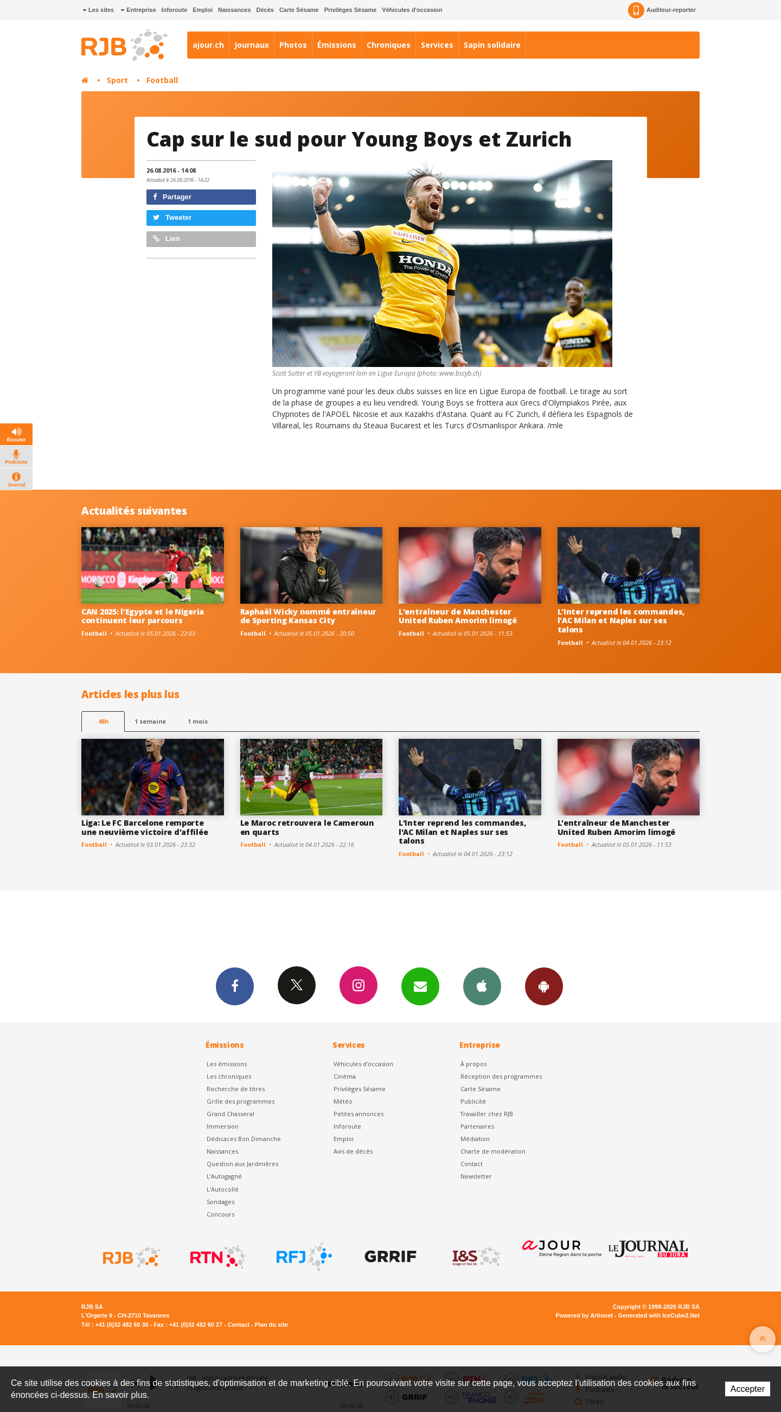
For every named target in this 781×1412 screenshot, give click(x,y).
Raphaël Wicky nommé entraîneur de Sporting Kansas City (308, 616)
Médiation (475, 1138)
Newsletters (420, 985)
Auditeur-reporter (662, 10)
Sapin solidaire (492, 45)
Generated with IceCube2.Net (659, 1315)
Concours (220, 1214)
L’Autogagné (224, 1176)
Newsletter (476, 1176)
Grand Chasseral (230, 1113)
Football (162, 80)
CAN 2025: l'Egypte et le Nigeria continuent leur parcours (142, 616)
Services (437, 45)
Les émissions (227, 1063)
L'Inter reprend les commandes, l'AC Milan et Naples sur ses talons (621, 620)
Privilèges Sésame (350, 10)
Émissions (336, 45)
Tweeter (172, 217)
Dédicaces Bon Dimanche (244, 1138)
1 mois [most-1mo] (198, 721)
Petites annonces (358, 1113)
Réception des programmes (501, 1076)
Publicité (473, 1101)
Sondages (220, 1201)
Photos (293, 45)
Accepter (748, 1389)
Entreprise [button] (138, 10)
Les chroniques (229, 1076)
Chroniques (389, 45)
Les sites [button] (98, 10)
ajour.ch (208, 45)
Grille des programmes (240, 1101)
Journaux (251, 45)
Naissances (234, 10)
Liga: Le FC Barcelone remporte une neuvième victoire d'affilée (144, 827)
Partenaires (477, 1126)
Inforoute (175, 10)
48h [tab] (103, 721)
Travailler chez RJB (486, 1113)
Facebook (235, 985)
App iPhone (482, 985)
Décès (265, 10)
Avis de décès (353, 1151)
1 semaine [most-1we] (150, 721)
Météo (343, 1101)
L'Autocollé (223, 1189)
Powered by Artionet (584, 1315)
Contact (471, 1163)
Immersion (223, 1126)
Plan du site (271, 1324)
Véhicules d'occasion (412, 10)
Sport (117, 80)
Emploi (203, 10)
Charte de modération (493, 1151)
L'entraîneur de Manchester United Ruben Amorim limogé (458, 616)
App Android (544, 985)
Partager (172, 197)
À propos (473, 1063)
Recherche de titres (236, 1088)
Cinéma (345, 1076)
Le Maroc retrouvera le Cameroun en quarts (307, 827)
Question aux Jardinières (242, 1163)
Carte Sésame (299, 10)
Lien (166, 239)
